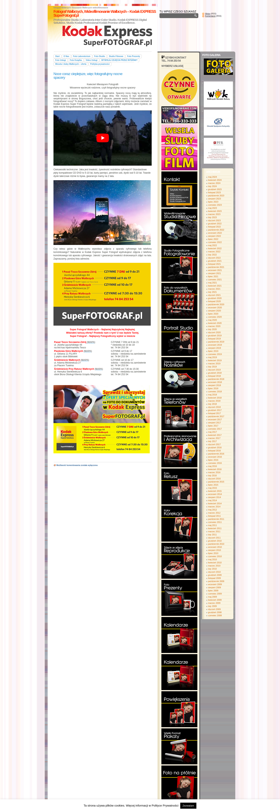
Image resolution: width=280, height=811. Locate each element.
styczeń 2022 (214, 258)
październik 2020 (216, 304)
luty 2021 (212, 292)
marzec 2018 (214, 401)
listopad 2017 (214, 413)
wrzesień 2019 (215, 345)
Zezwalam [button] (188, 805)
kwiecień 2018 (215, 398)
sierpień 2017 (214, 422)
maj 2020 (212, 320)
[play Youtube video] (102, 138)
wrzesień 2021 (215, 270)
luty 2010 (212, 569)
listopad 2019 (214, 338)
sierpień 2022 (214, 236)
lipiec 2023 (213, 202)
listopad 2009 (214, 578)
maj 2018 (212, 394)
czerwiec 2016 (215, 463)
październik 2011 (216, 519)
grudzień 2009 (215, 575)
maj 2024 (212, 177)
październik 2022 (216, 230)
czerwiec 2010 (215, 556)
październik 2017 (216, 416)
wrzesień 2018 (215, 382)
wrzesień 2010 (215, 547)
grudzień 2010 (215, 541)
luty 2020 (212, 329)
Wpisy (207, 14)
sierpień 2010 (214, 550)
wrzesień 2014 (215, 494)
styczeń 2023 (214, 220)
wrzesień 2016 (215, 457)
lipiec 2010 (213, 553)
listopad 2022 (214, 226)
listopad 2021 (214, 264)
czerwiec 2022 (215, 242)
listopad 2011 (214, 516)
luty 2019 (212, 366)
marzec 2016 (214, 472)
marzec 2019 (214, 363)
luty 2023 (212, 217)
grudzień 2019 (215, 335)
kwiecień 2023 (215, 211)
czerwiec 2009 (215, 594)
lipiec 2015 (213, 485)
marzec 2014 (214, 506)
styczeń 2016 (214, 478)
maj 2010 (212, 559)
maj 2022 (212, 245)
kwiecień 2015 (215, 491)
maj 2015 (212, 488)
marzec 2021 (214, 289)
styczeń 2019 (214, 370)
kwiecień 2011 (215, 528)
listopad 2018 (214, 376)
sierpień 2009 (214, 587)
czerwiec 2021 (215, 279)
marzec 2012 (214, 513)
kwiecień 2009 (215, 600)
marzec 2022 (214, 251)
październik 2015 (216, 482)
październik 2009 (216, 581)
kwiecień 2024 (215, 180)
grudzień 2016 (215, 447)
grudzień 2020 (215, 298)
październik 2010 (216, 544)
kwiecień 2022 (215, 248)
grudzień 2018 (215, 373)
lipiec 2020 (213, 314)
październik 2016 (216, 454)
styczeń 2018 (214, 407)
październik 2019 (216, 342)
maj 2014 (212, 500)
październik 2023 (216, 195)
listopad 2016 (214, 450)
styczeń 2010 (214, 572)
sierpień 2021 (214, 273)
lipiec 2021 (213, 276)
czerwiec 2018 (215, 391)
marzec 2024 (214, 183)
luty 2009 (212, 606)
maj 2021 (212, 282)
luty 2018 (212, 404)
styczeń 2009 (214, 609)
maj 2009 (212, 597)
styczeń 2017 (214, 444)
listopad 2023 (214, 192)
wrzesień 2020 (215, 307)
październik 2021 (216, 267)
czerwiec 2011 (215, 522)
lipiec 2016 (213, 460)
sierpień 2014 (214, 497)
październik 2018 (216, 379)
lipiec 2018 (213, 388)
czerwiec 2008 (215, 615)
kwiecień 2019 (215, 360)
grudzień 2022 (215, 223)
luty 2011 (212, 534)
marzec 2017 (214, 438)
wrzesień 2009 (215, 584)
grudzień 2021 (215, 261)
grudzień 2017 (215, 410)
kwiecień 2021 (215, 286)
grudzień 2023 (215, 189)
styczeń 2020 (214, 332)
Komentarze (210, 16)
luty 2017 (212, 441)
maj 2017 (212, 432)
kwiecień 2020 (215, 323)
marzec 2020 (214, 326)
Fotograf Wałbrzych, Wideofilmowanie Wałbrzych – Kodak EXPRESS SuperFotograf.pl (104, 13)
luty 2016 (212, 475)
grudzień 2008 (215, 612)
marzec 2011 (214, 531)
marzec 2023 (214, 214)
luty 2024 (212, 186)
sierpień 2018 (214, 385)
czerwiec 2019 (215, 354)
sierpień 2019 (214, 348)
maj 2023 (212, 208)
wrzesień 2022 (215, 233)
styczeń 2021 (214, 295)
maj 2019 (212, 357)
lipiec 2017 (213, 426)
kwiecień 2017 (215, 435)
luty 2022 (212, 254)
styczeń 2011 (214, 538)
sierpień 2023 (214, 199)
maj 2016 (212, 466)
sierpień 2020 (214, 310)
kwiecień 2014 (215, 503)
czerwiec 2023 (215, 205)
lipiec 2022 (213, 239)
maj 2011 (212, 525)
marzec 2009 (214, 603)
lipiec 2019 (213, 351)
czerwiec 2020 (215, 317)
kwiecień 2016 (215, 469)
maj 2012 (212, 510)
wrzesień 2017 (215, 419)
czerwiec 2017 (215, 429)
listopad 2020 (214, 301)
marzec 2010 (214, 566)
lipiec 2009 (213, 590)
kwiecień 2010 (215, 562)
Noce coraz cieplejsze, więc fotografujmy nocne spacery (87, 76)
